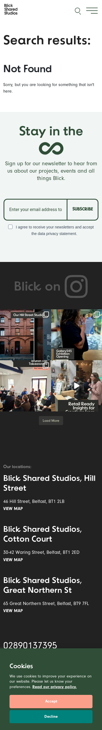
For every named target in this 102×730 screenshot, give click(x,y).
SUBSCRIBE (82, 209)
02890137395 (30, 645)
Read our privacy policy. (54, 687)
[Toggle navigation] (92, 11)
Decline (51, 716)
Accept (51, 701)
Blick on (51, 287)
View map (14, 508)
